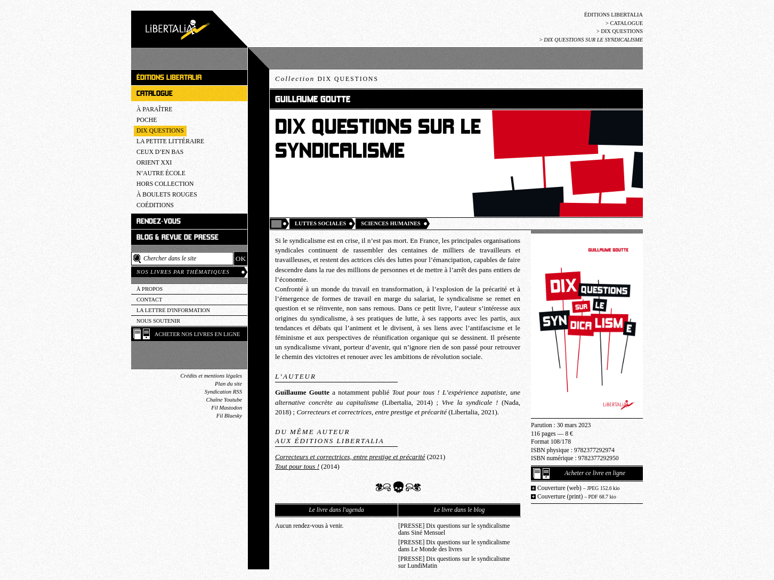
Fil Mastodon (226, 408)
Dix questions (622, 31)
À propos (149, 289)
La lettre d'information (173, 310)
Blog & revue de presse (177, 237)
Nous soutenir (158, 321)
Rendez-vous (158, 221)
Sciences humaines (391, 223)
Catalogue (626, 23)
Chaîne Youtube (224, 400)
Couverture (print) (576, 496)
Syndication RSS (223, 392)
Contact (149, 300)
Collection (326, 79)
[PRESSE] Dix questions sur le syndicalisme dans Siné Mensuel (454, 529)
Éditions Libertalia (613, 15)
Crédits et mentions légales (211, 376)
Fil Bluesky (229, 416)
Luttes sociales (320, 223)
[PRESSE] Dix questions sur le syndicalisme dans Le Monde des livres (454, 546)
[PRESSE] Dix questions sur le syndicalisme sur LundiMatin (454, 562)
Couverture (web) (578, 488)
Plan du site (228, 384)
